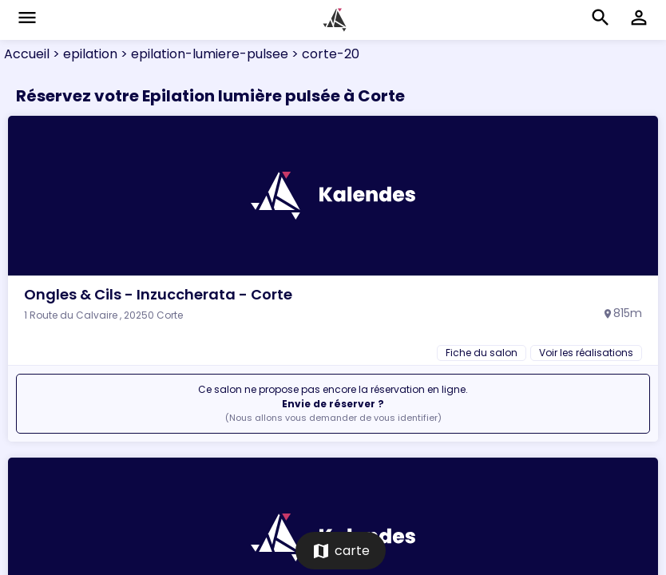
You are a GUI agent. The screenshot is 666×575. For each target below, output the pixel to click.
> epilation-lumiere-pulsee (202, 54)
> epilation (83, 54)
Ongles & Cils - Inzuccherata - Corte (158, 294)
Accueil (27, 54)
